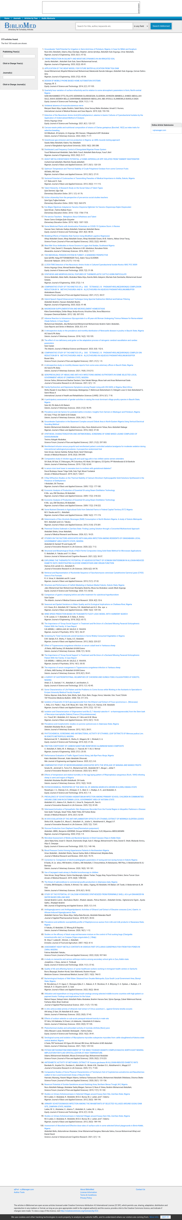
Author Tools (19, 1192)
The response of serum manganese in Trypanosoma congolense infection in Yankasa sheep (82, 667)
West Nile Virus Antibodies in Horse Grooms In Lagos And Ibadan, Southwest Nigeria (79, 246)
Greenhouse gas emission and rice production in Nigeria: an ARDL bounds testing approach (82, 140)
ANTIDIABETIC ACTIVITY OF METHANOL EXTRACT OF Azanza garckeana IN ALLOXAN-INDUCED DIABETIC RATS (91, 1062)
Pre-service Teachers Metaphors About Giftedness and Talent (70, 217)
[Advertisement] (166, 78)
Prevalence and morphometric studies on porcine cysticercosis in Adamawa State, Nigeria (81, 724)
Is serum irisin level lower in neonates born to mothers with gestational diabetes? (77, 468)
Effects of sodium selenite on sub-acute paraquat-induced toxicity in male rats (76, 1018)
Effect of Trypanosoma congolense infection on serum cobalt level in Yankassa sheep (79, 646)
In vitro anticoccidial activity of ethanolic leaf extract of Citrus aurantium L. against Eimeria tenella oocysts (88, 1009)
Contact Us (140, 1189)
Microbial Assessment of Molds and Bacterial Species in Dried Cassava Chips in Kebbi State (82, 838)
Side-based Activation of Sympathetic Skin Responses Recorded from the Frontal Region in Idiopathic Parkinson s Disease (94, 809)
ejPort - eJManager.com (24, 1189)
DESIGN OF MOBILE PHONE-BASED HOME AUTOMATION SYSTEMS (72, 81)
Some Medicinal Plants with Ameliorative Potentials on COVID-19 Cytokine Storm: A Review (82, 226)
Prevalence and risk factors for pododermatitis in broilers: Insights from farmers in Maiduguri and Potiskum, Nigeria (92, 412)
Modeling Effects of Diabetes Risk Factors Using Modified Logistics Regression (77, 236)
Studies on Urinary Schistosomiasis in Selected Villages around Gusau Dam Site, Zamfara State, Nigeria (87, 1094)
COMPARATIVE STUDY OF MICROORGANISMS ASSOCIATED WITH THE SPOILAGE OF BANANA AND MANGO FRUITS (92, 765)
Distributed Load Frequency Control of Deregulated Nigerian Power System (75, 149)
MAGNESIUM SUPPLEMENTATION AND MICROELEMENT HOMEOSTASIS (74, 309)
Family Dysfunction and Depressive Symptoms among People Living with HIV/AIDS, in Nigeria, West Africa (88, 387)
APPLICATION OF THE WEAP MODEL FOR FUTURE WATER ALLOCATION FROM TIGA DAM (81, 68)
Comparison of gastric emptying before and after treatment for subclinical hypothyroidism (81, 595)
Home (6, 18)
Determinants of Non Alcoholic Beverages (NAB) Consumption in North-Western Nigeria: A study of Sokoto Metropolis (93, 519)
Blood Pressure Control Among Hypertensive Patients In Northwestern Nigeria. (76, 850)
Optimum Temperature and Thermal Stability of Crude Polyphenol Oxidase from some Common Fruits (86, 169)
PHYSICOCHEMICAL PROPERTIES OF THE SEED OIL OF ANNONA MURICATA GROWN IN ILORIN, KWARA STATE (90, 787)
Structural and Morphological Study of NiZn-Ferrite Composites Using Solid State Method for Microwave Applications (92, 551)
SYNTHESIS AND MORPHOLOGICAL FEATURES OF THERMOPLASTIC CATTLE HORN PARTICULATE (85, 274)
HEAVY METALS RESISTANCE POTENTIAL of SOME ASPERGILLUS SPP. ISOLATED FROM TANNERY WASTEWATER (91, 159)
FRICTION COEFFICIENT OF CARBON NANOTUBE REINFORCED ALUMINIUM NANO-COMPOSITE (84, 746)
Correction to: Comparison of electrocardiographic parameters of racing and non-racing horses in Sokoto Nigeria (90, 860)
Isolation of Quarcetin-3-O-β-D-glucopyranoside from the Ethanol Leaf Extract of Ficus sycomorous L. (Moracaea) (91, 702)
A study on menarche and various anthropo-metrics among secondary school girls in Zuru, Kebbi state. (86, 959)
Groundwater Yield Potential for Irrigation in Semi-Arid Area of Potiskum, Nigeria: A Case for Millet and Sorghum (90, 49)
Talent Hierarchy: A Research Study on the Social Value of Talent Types (73, 188)
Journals (17, 18)
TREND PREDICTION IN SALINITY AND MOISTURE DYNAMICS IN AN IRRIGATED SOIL (79, 59)
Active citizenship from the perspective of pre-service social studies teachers (76, 197)
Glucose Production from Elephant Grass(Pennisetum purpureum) (71, 828)
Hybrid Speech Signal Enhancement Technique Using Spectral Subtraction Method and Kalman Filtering (87, 299)
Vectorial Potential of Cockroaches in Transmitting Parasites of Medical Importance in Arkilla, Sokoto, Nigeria (89, 178)
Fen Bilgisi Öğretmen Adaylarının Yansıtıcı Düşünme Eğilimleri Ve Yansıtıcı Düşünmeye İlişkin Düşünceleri (87, 207)
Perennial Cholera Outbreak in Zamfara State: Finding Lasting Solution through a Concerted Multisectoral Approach (92, 529)
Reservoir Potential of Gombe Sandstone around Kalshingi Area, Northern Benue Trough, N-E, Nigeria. (86, 1084)
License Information (88, 1192)
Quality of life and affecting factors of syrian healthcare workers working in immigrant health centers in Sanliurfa (90, 969)
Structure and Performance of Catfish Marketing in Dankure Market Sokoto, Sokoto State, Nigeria (84, 585)
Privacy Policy (86, 1198)
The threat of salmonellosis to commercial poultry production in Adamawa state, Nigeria (80, 882)
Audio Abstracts (48, 18)
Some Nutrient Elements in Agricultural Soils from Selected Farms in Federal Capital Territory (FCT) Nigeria (88, 510)
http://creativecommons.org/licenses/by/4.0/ (79, 1211)
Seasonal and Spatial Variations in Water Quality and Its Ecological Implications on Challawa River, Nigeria (88, 604)
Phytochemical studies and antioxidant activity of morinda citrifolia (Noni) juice (77, 1028)
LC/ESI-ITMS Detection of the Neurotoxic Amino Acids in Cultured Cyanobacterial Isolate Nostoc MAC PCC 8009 (90, 265)
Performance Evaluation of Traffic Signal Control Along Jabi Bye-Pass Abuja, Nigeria (79, 755)
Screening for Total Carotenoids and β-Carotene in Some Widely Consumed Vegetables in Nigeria (84, 636)
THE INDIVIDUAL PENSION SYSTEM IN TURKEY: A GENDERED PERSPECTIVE (76, 255)
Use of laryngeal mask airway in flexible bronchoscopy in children (71, 872)
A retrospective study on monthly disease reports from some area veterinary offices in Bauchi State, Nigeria (88, 365)
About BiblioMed (87, 1189)
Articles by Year (31, 18)
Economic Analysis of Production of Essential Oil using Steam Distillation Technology (79, 490)
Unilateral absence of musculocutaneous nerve (63, 106)
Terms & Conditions (88, 1195)
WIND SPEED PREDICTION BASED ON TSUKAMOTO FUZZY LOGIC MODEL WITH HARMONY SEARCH (86, 614)
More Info (154, 1217)
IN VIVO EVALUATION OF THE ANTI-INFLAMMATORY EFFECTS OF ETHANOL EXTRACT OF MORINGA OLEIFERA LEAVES (94, 819)
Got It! (165, 1217)
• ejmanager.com (159, 130)
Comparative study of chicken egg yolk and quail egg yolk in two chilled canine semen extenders (84, 459)
